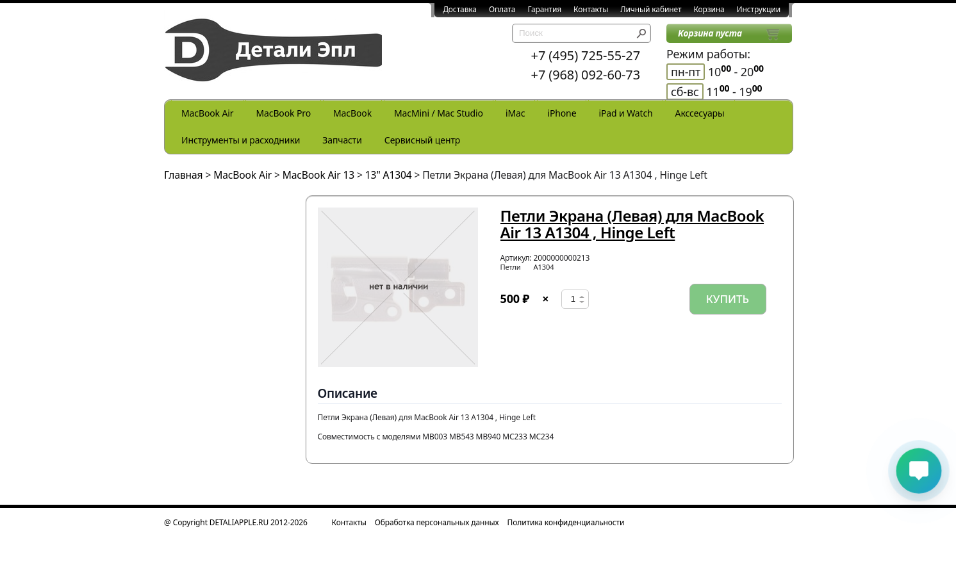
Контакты (590, 9)
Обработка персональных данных (437, 522)
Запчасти (342, 140)
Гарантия (544, 9)
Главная (183, 175)
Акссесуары (700, 113)
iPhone (561, 113)
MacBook (352, 113)
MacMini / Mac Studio (438, 113)
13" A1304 (388, 175)
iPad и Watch (625, 113)
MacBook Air (207, 113)
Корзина (708, 9)
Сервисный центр (422, 140)
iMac (515, 113)
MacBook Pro (283, 113)
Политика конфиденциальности (566, 522)
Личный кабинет (650, 9)
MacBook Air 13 (318, 175)
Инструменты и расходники (240, 140)
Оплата (502, 9)
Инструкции (758, 9)
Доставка (460, 9)
